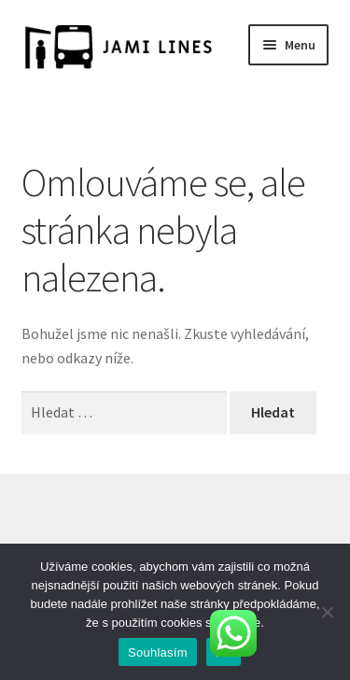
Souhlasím (158, 652)
